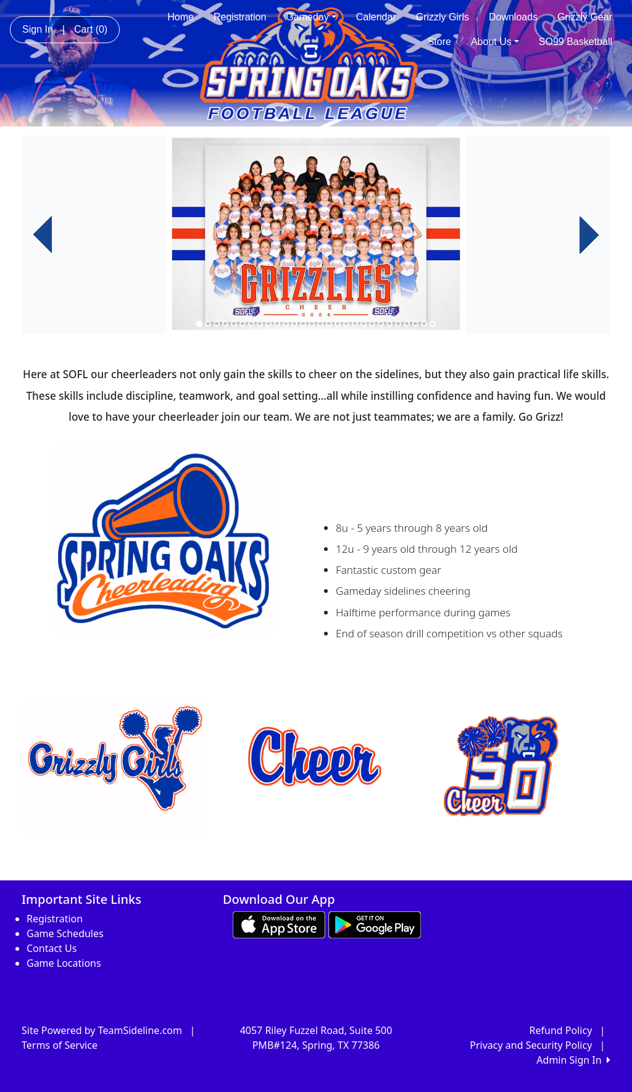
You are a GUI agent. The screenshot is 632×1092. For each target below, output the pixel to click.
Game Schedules (65, 933)
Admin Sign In (573, 1060)
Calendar (376, 17)
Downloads (513, 17)
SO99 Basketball (575, 41)
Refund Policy (561, 1030)
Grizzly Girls (442, 17)
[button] (43, 235)
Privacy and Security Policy (531, 1045)
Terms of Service (60, 1045)
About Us (495, 41)
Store (439, 41)
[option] (316, 235)
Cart (90, 29)
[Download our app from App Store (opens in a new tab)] (279, 924)
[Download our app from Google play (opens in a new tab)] (374, 924)
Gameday (311, 17)
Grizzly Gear (584, 17)
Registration (240, 17)
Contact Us (52, 948)
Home (180, 17)
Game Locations (64, 963)
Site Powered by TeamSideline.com (102, 1030)
